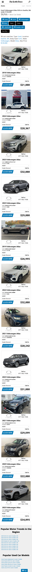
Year (12, 23)
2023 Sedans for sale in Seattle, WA (10, 541)
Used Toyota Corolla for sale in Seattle (10, 566)
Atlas (4, 23)
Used (5, 19)
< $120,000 (6, 27)
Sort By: (5, 31)
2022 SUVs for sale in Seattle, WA (9, 542)
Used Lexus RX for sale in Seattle (9, 567)
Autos (3, 6)
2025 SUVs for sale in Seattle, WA (9, 536)
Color (19, 23)
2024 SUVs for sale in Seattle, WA (9, 537)
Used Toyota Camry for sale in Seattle (10, 562)
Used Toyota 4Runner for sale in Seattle (11, 564)
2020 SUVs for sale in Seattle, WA (9, 546)
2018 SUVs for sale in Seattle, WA (9, 549)
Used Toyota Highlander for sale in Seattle (11, 559)
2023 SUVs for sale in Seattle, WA (9, 539)
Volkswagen (24, 19)
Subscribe (28, 6)
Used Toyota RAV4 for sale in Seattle (10, 561)
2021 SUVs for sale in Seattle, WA (9, 544)
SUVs (13, 19)
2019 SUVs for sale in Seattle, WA (9, 547)
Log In (23, 6)
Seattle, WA (19, 27)
